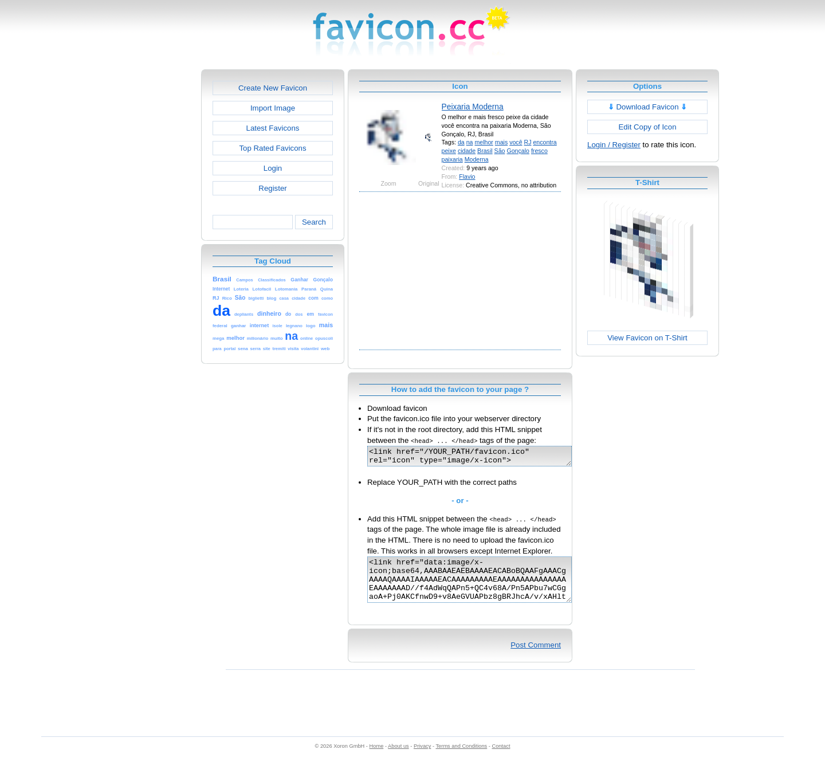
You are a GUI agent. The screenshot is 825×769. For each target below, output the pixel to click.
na (469, 142)
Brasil (485, 150)
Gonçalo (517, 150)
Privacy (422, 758)
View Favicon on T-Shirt (647, 338)
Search (314, 222)
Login (273, 168)
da (461, 142)
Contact (501, 758)
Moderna (477, 159)
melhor (483, 142)
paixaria (452, 159)
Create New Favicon (272, 88)
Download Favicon (648, 107)
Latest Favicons (273, 128)
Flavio (467, 176)
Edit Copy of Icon (647, 127)
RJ (528, 142)
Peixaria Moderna (473, 106)
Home (377, 758)
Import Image (272, 108)
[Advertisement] (152, 241)
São (499, 150)
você (515, 142)
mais (501, 142)
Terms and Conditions (461, 758)
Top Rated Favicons (272, 148)
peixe (449, 150)
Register (272, 188)
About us (398, 758)
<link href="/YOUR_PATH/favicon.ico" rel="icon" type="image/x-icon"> (481, 458)
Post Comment (535, 657)
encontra (544, 142)
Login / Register (614, 144)
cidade (467, 150)
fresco (539, 150)
